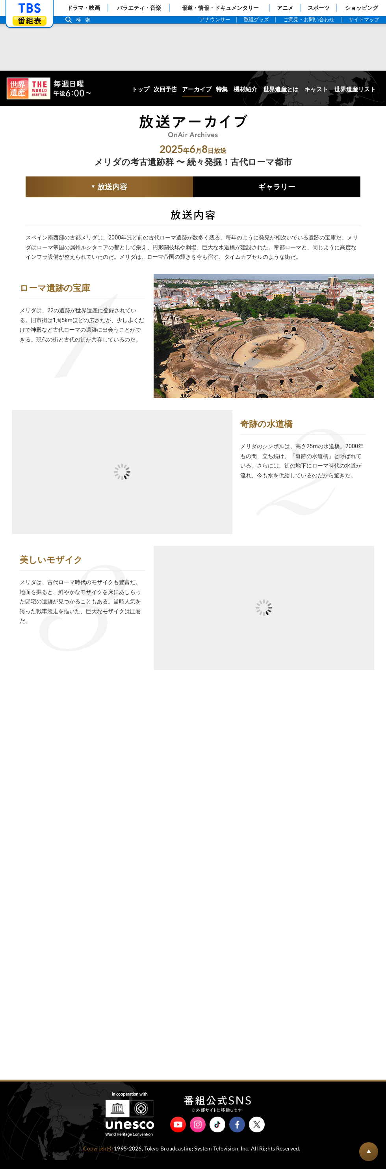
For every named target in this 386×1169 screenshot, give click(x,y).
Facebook (237, 1133)
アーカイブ (197, 89)
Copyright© (98, 1157)
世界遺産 (48, 88)
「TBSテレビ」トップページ (29, 8)
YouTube (178, 1133)
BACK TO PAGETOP (368, 1151)
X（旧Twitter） (257, 1133)
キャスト (316, 89)
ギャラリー (276, 186)
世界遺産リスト (355, 89)
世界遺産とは (281, 89)
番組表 (29, 21)
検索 (85, 20)
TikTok (217, 1133)
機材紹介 (245, 89)
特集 (222, 89)
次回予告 (165, 89)
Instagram (198, 1133)
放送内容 (76, 187)
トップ (140, 89)
